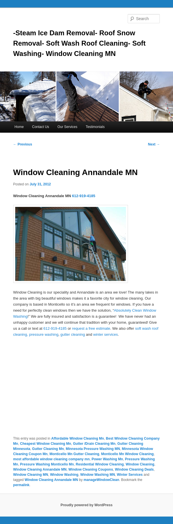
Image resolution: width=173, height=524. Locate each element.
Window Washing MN (97, 475)
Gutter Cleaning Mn (48, 449)
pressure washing (43, 334)
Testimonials (95, 127)
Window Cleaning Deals (134, 469)
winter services (105, 334)
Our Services (67, 127)
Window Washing (64, 475)
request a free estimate (91, 328)
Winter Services (130, 475)
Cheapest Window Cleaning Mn (45, 444)
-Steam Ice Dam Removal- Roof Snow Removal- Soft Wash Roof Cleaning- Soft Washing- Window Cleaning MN (79, 43)
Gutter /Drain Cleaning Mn (94, 444)
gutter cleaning (73, 334)
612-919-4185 (83, 196)
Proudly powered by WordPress (86, 505)
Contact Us (40, 127)
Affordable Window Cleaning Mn (77, 438)
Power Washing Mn (107, 459)
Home (19, 127)
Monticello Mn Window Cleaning (127, 454)
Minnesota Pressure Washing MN (93, 449)
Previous (22, 144)
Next (154, 144)
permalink (21, 485)
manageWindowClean (101, 480)
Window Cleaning (140, 464)
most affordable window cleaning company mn (51, 459)
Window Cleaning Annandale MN (40, 469)
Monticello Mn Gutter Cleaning (74, 454)
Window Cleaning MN (30, 475)
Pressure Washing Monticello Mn (47, 464)
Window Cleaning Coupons (91, 469)
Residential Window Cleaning (100, 464)
